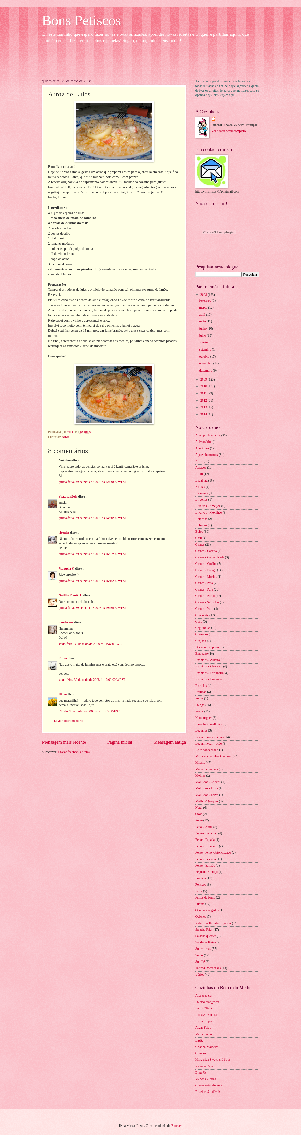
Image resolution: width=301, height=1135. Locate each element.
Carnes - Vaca (204, 609)
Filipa (63, 658)
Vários (199, 974)
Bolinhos (201, 525)
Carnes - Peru (204, 589)
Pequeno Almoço (206, 872)
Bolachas (201, 519)
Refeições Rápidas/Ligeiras (213, 923)
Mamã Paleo (203, 1034)
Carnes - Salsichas (207, 602)
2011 (204, 393)
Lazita (199, 1040)
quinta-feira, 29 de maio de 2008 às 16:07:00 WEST (93, 554)
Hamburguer (203, 718)
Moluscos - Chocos (208, 782)
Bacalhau (201, 480)
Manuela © (66, 568)
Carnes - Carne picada (209, 557)
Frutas (199, 711)
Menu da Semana (206, 769)
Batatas (200, 487)
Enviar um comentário (68, 721)
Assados (200, 467)
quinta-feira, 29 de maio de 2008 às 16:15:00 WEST (93, 581)
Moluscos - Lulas (206, 788)
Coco (198, 621)
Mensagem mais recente (64, 742)
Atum (199, 474)
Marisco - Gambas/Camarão (213, 756)
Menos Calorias (205, 1079)
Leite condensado (206, 750)
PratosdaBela (68, 496)
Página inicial (119, 742)
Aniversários (203, 442)
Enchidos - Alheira (207, 660)
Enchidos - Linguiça (208, 679)
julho (203, 335)
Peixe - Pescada (205, 859)
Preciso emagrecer (207, 1002)
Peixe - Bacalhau (206, 833)
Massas (200, 762)
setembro (205, 349)
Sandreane (66, 622)
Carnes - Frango (205, 570)
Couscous (201, 634)
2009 (204, 379)
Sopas (199, 955)
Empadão (201, 653)
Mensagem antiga (170, 742)
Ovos (198, 814)
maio (203, 321)
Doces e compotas (207, 647)
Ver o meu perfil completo (229, 131)
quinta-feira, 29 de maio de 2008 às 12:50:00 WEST (93, 482)
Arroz (65, 437)
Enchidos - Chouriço (208, 666)
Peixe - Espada (205, 840)
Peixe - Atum (204, 827)
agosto (203, 342)
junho (203, 328)
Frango (200, 705)
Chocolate (202, 615)
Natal (199, 807)
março (203, 307)
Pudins (199, 904)
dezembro (206, 370)
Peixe (199, 820)
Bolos (199, 531)
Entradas (201, 685)
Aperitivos (202, 448)
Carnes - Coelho (206, 563)
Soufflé (200, 961)
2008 (204, 295)
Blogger (176, 1125)
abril (202, 314)
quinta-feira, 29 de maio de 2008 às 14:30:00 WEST (93, 518)
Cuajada (200, 641)
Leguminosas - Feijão (209, 737)
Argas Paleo (203, 1027)
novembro (206, 363)
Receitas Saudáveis (207, 1091)
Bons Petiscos (81, 20)
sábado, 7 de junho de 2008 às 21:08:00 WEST (89, 711)
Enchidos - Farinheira (209, 673)
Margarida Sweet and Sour (212, 1059)
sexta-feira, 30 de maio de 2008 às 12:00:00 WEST (92, 680)
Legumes (201, 730)
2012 (204, 400)
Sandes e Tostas (205, 942)
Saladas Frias (204, 929)
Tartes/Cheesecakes (208, 968)
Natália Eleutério (71, 595)
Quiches (200, 916)
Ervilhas (200, 692)
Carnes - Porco (205, 596)
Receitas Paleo (205, 1066)
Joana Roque (203, 1021)
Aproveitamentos (206, 455)
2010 (204, 386)
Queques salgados (207, 910)
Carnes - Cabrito (206, 551)
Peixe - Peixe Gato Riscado (213, 852)
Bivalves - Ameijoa (208, 506)
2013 (204, 407)
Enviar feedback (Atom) (74, 752)
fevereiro (205, 300)
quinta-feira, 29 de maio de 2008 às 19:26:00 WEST (93, 608)
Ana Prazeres (204, 995)
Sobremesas (203, 949)
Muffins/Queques (206, 801)
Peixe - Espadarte (206, 846)
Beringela (201, 493)
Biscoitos (201, 499)
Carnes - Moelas (206, 576)
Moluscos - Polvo (206, 795)
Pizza (199, 891)
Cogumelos (202, 628)
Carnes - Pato (204, 583)
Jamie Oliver (203, 1008)
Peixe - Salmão (205, 865)
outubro (204, 356)
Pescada (200, 878)
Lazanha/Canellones (208, 724)
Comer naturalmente (208, 1085)
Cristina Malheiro (207, 1047)
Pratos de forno (205, 897)
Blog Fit (200, 1072)
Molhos (200, 775)
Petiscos (200, 884)
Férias (199, 698)
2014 (204, 414)
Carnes (199, 544)
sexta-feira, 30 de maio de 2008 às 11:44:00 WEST (92, 644)
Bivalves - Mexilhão (208, 512)
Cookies (200, 1053)
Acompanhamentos (208, 435)
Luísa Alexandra (206, 1015)
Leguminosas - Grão (208, 743)
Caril (198, 538)
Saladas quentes (205, 936)
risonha (64, 532)
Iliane (63, 694)
